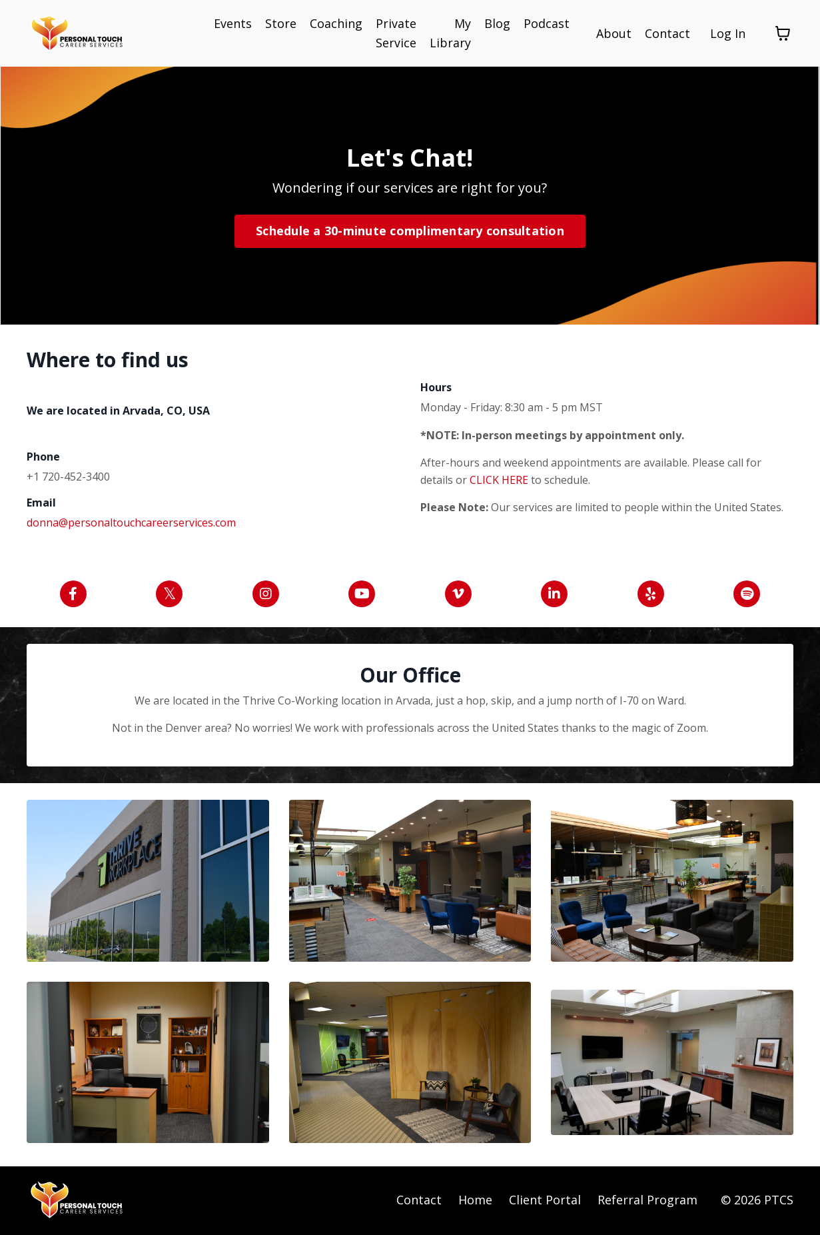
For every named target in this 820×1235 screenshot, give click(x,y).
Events (233, 23)
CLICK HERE (500, 479)
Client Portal (545, 1201)
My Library (450, 33)
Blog (497, 23)
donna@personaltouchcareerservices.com (131, 522)
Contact (667, 33)
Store (280, 23)
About (613, 33)
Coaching (336, 23)
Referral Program (647, 1201)
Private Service (396, 33)
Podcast (547, 23)
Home (475, 1201)
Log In (727, 33)
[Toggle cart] (782, 32)
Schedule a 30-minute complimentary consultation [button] (410, 231)
